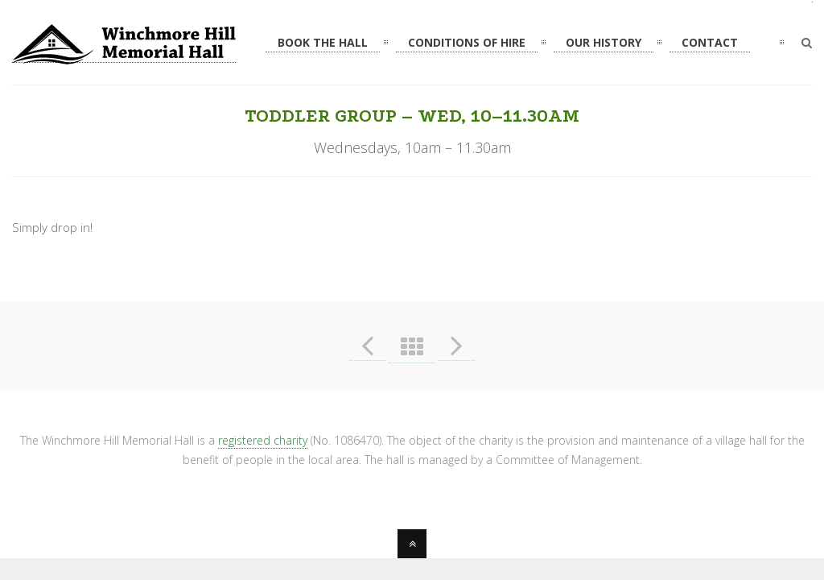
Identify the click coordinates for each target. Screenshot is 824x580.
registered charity (262, 440)
